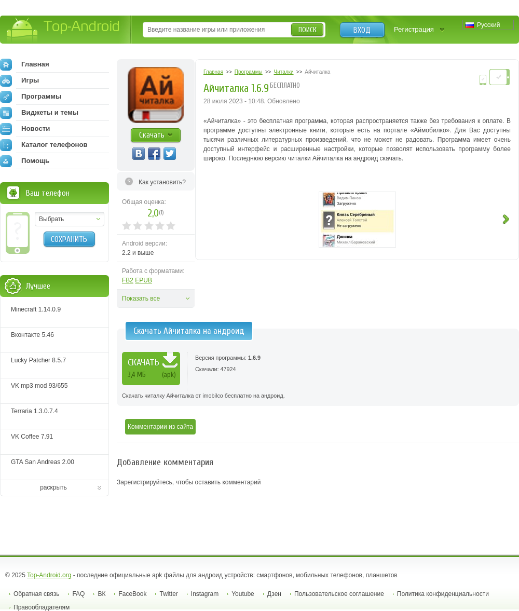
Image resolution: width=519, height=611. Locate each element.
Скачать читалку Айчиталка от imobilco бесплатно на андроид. (203, 395)
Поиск (307, 29)
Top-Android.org (49, 575)
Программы (30, 96)
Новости (25, 129)
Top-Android (63, 30)
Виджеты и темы (39, 112)
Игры (19, 80)
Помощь (24, 161)
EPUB (143, 280)
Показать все (141, 298)
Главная (24, 64)
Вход (362, 30)
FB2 (127, 280)
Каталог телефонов (44, 145)
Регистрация (414, 29)
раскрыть (53, 487)
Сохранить (69, 239)
